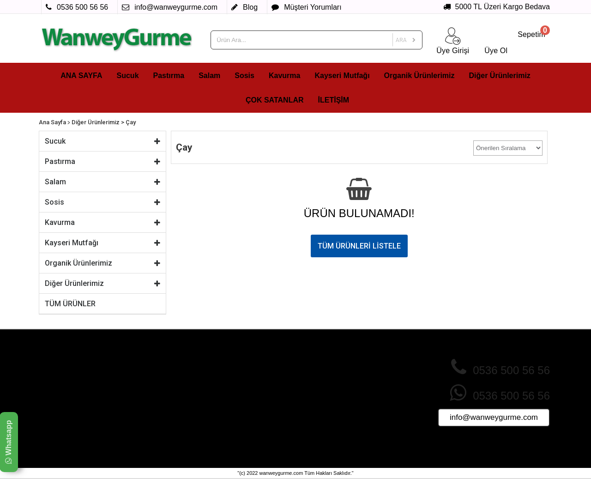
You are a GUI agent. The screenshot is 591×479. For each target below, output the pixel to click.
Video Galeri (230, 431)
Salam (209, 75)
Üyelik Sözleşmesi (154, 414)
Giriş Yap (311, 378)
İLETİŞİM (334, 100)
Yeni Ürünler (230, 387)
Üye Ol (308, 370)
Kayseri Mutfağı (341, 75)
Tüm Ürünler (230, 414)
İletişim (308, 414)
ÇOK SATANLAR (275, 100)
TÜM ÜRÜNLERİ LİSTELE (359, 246)
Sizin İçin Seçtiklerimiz (244, 405)
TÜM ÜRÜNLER (70, 303)
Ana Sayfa (52, 122)
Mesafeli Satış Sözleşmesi (165, 396)
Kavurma (284, 75)
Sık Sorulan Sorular (326, 387)
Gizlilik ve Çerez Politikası (165, 378)
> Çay (128, 122)
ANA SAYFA (81, 75)
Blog (304, 422)
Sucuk (128, 75)
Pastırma (169, 75)
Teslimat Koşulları (153, 405)
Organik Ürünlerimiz (419, 75)
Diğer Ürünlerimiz (500, 75)
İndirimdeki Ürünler (240, 378)
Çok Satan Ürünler (239, 370)
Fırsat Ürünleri (233, 396)
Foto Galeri (229, 422)
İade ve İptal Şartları (157, 387)
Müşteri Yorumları (323, 396)
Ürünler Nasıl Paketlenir (332, 405)
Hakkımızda (145, 370)
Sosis (244, 75)
